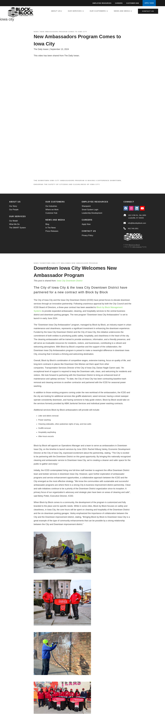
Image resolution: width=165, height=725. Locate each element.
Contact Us (148, 11)
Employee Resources (102, 3)
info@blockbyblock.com (137, 223)
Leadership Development (92, 213)
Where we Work (52, 210)
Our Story (13, 206)
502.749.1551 (133, 228)
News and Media (123, 11)
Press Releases (51, 231)
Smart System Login (90, 210)
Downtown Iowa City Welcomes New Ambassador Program (69, 263)
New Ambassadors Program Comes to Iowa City (63, 31)
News (36, 31)
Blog (47, 224)
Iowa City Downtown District (69, 281)
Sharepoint (86, 206)
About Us (56, 11)
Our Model (13, 221)
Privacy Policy (87, 235)
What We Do (14, 224)
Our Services (76, 11)
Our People (13, 210)
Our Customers (99, 11)
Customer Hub (132, 3)
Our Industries (51, 206)
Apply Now (86, 224)
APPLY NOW (149, 3)
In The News (50, 228)
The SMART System (17, 228)
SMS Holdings (137, 247)
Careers (119, 3)
